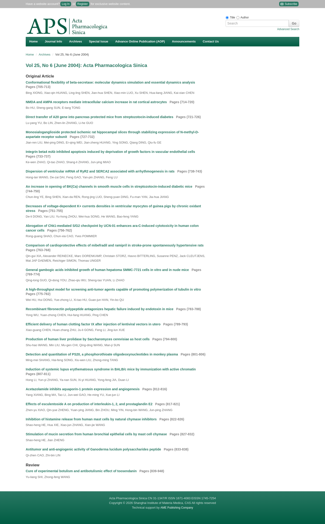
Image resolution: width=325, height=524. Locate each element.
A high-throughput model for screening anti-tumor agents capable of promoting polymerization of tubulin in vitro (114, 289)
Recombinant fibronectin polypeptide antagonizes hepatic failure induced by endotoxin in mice (100, 309)
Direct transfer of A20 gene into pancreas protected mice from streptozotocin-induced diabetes (100, 117)
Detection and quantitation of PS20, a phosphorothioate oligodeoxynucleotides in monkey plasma (102, 354)
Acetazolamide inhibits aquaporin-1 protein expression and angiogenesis (83, 389)
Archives (75, 41)
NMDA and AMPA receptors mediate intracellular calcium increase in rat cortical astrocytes (97, 102)
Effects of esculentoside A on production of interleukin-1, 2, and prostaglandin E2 (89, 404)
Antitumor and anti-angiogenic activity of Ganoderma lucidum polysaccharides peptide (94, 449)
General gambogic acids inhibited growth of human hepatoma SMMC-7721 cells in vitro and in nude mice (108, 270)
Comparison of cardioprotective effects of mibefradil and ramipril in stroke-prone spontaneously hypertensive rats (115, 245)
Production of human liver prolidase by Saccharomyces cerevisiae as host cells (88, 339)
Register (82, 4)
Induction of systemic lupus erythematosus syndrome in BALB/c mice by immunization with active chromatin (111, 369)
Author (245, 17)
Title (232, 17)
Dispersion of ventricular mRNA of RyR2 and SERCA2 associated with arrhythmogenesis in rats (101, 171)
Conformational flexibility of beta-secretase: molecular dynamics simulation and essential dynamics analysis (111, 82)
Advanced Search (288, 29)
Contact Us (211, 41)
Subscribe (289, 4)
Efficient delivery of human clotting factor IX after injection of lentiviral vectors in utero (93, 324)
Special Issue (98, 41)
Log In (65, 4)
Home (33, 41)
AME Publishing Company (176, 507)
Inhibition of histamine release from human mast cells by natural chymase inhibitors (92, 419)
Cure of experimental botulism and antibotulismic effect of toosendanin (81, 471)
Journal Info (53, 41)
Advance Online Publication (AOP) (140, 41)
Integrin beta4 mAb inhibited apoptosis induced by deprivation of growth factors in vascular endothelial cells (111, 152)
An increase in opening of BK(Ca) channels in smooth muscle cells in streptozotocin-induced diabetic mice (109, 186)
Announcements (184, 41)
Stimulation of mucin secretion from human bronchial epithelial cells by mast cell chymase (97, 434)
